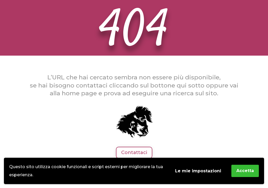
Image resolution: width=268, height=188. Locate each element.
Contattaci (134, 152)
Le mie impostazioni (198, 170)
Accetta (245, 170)
